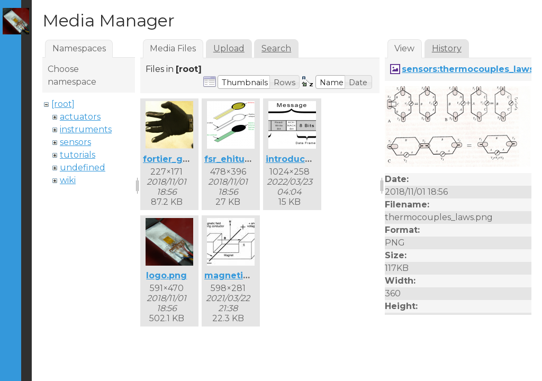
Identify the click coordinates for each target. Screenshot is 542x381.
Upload (229, 48)
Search (276, 48)
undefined (82, 167)
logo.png (166, 275)
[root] (63, 104)
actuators (80, 117)
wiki (68, 180)
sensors (75, 142)
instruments (86, 129)
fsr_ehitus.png (236, 159)
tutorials (77, 155)
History (447, 48)
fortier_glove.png (182, 159)
